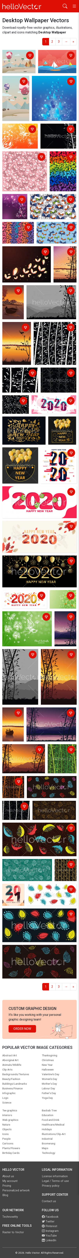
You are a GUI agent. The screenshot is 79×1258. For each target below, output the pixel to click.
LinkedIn (49, 1240)
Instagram (50, 1231)
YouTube (49, 1235)
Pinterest (49, 1226)
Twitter (48, 1221)
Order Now (22, 1029)
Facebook (50, 1216)
